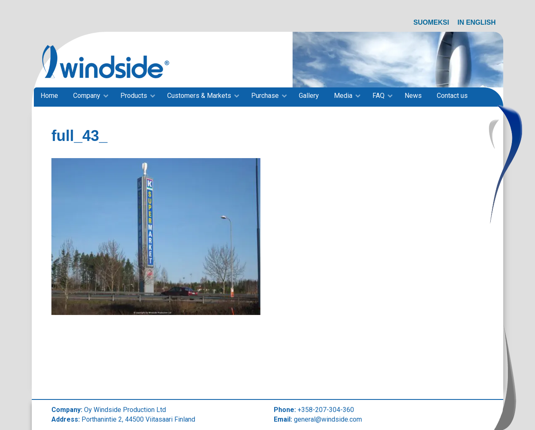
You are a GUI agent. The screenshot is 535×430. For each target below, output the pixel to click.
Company (86, 96)
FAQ (378, 96)
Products (133, 96)
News (413, 96)
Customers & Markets (199, 96)
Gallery (309, 96)
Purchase (265, 96)
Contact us (452, 96)
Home (49, 96)
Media (343, 96)
